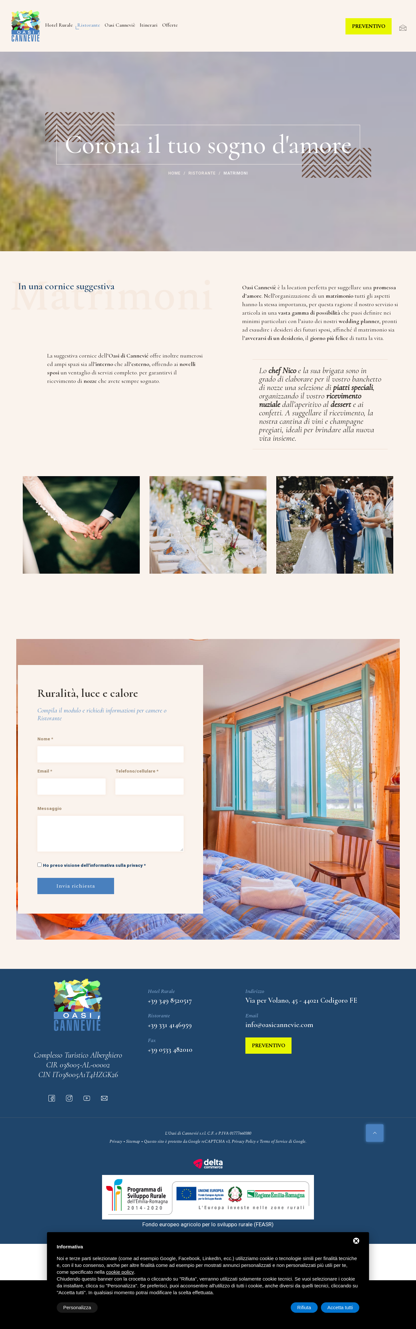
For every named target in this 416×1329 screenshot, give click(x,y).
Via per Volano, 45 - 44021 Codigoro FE (301, 1000)
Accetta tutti (340, 1307)
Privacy (116, 1141)
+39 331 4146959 (170, 1025)
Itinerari (149, 25)
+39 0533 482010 (170, 1049)
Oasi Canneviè (120, 25)
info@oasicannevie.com (279, 1025)
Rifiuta (304, 1307)
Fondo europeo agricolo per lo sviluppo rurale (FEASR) (208, 1224)
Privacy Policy (244, 1141)
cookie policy (120, 1272)
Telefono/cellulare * (136, 771)
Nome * (45, 738)
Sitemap (133, 1141)
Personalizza (77, 1307)
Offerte (170, 25)
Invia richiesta (75, 886)
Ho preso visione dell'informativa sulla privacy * (94, 865)
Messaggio (49, 808)
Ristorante (88, 25)
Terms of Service (274, 1141)
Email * (44, 771)
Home (174, 173)
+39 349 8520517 (170, 1000)
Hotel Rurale (59, 25)
